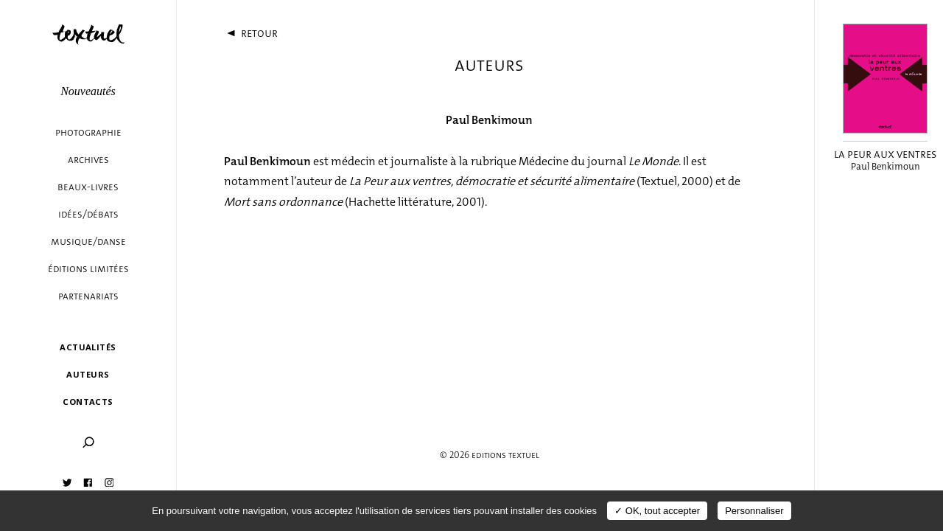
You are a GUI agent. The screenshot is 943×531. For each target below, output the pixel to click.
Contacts (88, 401)
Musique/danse (88, 242)
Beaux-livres (88, 187)
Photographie (88, 132)
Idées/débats (88, 214)
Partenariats (88, 296)
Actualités (88, 347)
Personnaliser (754, 510)
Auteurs (87, 374)
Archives (88, 160)
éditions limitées (88, 269)
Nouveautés (88, 91)
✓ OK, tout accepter (657, 510)
